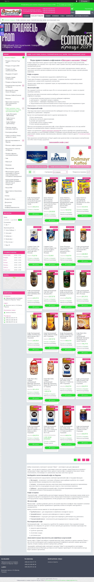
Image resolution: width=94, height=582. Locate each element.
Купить (36, 214)
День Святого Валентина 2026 (14, 191)
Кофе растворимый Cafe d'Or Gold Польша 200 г (50, 292)
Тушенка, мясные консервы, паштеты (12, 128)
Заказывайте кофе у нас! (58, 142)
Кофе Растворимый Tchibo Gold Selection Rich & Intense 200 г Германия (66, 335)
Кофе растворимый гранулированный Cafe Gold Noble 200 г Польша (34, 293)
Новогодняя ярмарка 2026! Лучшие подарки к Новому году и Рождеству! (13, 182)
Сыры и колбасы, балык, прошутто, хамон (13, 136)
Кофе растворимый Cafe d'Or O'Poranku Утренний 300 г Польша (83, 249)
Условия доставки (65, 4)
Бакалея (8, 98)
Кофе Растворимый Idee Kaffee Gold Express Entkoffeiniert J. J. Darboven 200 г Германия (67, 429)
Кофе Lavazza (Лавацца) (11, 118)
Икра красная (10, 168)
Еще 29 (8, 245)
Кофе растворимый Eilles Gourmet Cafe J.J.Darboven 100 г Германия (83, 381)
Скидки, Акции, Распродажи (11, 78)
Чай (7, 158)
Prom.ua (55, 578)
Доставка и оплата (82, 16)
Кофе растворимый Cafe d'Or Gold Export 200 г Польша (83, 292)
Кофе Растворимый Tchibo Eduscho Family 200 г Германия (50, 334)
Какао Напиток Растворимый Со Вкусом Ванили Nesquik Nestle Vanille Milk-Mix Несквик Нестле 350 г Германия (66, 202)
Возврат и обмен (10, 199)
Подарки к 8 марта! (12, 74)
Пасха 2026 (9, 187)
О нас (62, 16)
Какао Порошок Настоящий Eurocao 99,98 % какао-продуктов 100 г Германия (66, 250)
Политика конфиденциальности (12, 206)
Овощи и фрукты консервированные (12, 154)
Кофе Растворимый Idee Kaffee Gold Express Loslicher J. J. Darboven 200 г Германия (33, 429)
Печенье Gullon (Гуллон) (13, 95)
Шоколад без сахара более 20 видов (12, 91)
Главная (26, 16)
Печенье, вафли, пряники (14, 145)
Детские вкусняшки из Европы (13, 141)
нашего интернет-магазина (50, 130)
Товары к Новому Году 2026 (13, 61)
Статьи (7, 196)
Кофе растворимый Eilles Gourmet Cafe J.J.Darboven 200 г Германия (83, 429)
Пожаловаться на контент (52, 580)
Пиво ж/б (9, 161)
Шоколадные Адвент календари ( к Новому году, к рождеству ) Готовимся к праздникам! (14, 174)
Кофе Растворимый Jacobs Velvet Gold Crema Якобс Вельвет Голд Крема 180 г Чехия (34, 201)
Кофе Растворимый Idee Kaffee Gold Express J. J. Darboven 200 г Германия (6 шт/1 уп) (50, 429)
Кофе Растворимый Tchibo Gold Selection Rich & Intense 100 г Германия (33, 335)
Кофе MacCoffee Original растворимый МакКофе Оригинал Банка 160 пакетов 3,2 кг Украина (50, 382)
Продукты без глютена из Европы (13, 149)
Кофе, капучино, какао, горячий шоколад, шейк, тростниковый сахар (13, 109)
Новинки (55, 16)
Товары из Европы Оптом (14, 82)
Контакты (69, 16)
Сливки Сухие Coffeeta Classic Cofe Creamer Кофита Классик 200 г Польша (50, 250)
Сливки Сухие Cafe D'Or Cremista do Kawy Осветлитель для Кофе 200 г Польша (33, 250)
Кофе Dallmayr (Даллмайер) (11, 122)
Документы (8, 202)
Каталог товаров (37, 16)
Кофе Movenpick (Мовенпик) (12, 114)
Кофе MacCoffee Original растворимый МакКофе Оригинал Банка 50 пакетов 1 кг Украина (34, 382)
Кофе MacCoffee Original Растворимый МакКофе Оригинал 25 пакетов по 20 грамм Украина (83, 337)
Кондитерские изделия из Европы (13, 86)
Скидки (47, 16)
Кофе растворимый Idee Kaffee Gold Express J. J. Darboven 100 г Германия (66, 381)
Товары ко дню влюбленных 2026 (11, 69)
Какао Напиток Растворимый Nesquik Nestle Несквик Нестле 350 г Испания (83, 201)
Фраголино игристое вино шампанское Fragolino (12, 103)
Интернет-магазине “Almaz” (74, 60)
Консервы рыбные (11, 132)
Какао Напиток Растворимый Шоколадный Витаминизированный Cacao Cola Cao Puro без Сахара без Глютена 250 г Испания (50, 203)
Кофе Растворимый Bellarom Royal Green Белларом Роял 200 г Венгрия (66, 293)
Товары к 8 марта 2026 (12, 66)
